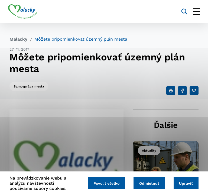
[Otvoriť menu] (195, 11)
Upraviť (186, 183)
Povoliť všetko (105, 183)
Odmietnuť (148, 183)
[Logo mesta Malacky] (24, 11)
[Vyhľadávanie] (183, 11)
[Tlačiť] (170, 90)
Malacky (18, 39)
